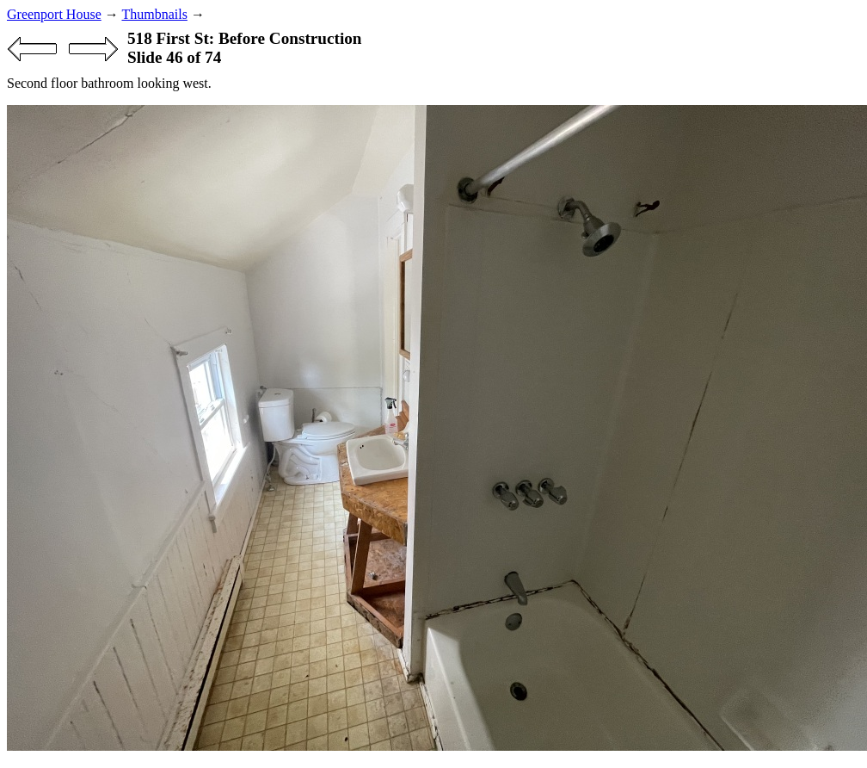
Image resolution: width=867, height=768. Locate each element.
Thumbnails (154, 14)
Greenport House (54, 14)
